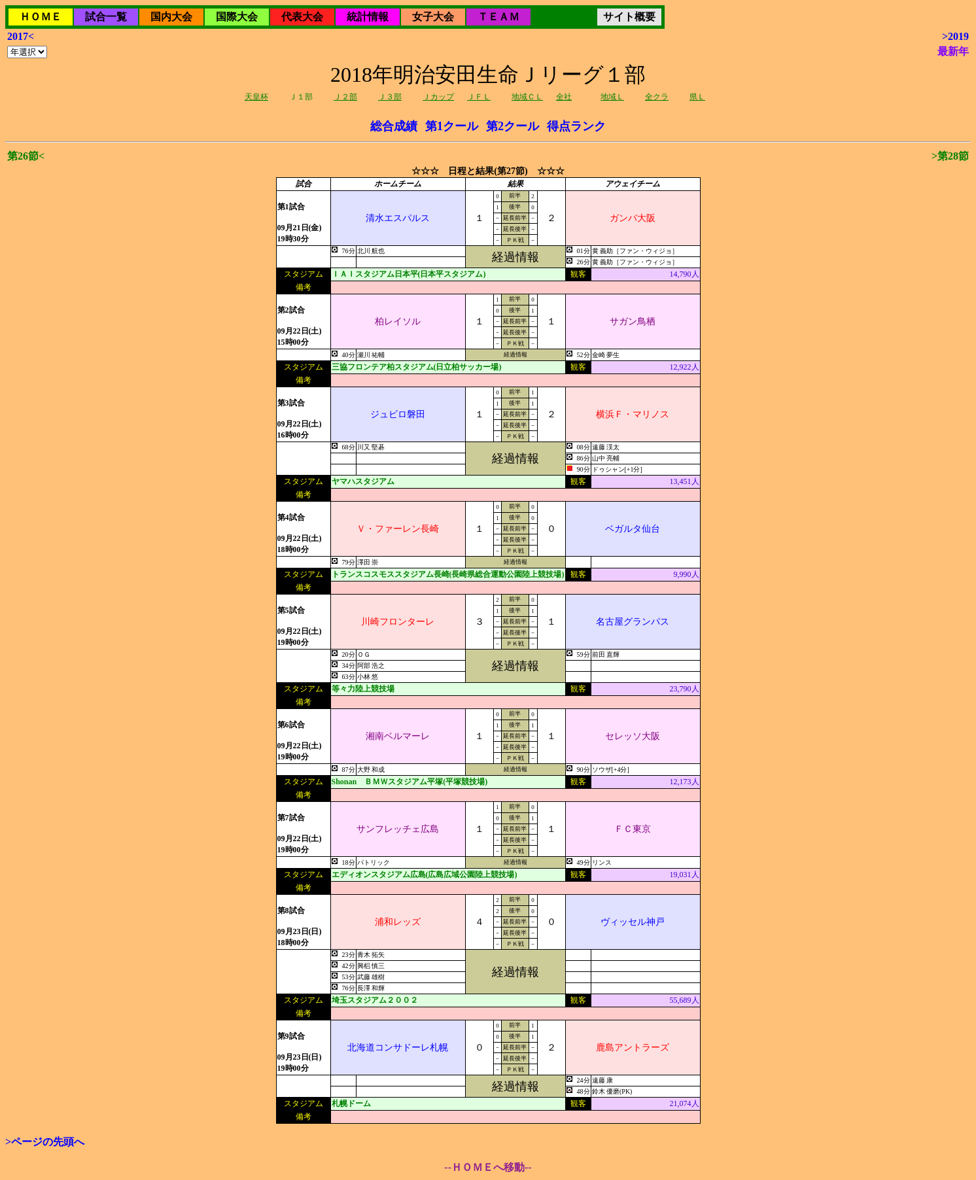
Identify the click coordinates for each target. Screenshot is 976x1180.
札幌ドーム (351, 1103)
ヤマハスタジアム (363, 481)
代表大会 (302, 16)
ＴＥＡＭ (498, 16)
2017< (20, 36)
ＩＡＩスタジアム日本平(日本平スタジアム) (409, 274)
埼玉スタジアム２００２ (375, 1000)
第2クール (512, 126)
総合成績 (393, 126)
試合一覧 (106, 16)
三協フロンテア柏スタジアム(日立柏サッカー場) (417, 367)
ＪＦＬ (479, 96)
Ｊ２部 (345, 96)
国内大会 (171, 16)
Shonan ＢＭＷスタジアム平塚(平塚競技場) (410, 781)
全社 (564, 96)
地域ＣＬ (527, 96)
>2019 (955, 36)
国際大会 (237, 16)
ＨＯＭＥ (40, 16)
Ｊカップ (438, 96)
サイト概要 (629, 16)
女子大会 (433, 16)
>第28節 (950, 156)
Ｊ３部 (390, 96)
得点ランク (576, 126)
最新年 (953, 51)
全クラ (657, 96)
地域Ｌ (612, 96)
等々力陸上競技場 (363, 688)
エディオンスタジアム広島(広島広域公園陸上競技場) (424, 874)
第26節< (25, 156)
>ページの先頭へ (44, 1141)
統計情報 (368, 16)
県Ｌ (697, 96)
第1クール (451, 126)
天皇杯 (256, 96)
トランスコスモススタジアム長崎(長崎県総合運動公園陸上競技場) (448, 574)
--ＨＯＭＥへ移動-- (487, 1167)
